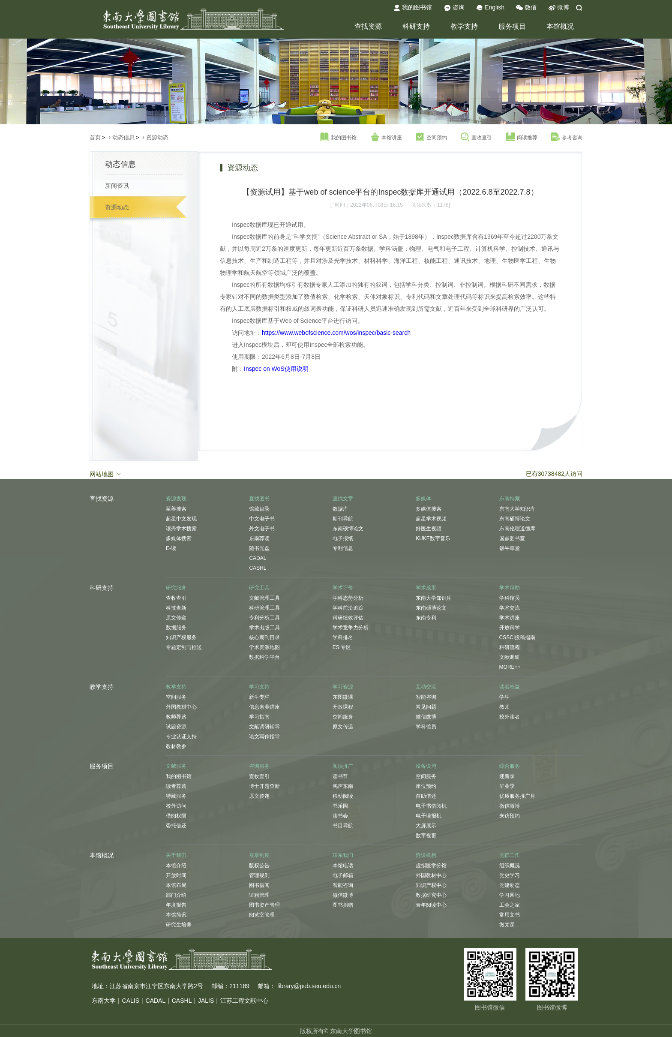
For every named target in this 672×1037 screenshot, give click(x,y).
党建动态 (509, 885)
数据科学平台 (264, 657)
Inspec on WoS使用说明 (276, 368)
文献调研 (509, 657)
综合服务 (509, 766)
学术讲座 (509, 617)
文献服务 (176, 766)
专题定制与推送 (184, 647)
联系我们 (343, 855)
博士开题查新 (264, 786)
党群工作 (509, 855)
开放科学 (509, 627)
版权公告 (259, 865)
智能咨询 (426, 697)
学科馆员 (509, 598)
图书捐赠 (343, 905)
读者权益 (509, 686)
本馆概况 (560, 26)
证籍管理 (259, 895)
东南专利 (426, 617)
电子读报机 (428, 815)
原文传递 (176, 617)
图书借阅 (259, 885)
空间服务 (176, 697)
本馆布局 (176, 885)
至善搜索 (176, 508)
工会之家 (509, 905)
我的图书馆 (412, 7)
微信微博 (426, 716)
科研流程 (509, 647)
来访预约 (509, 815)
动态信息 (123, 137)
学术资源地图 (264, 647)
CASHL (257, 568)
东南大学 (104, 1000)
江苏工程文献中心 (244, 1000)
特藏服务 (176, 796)
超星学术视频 (431, 518)
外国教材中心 (181, 706)
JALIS (206, 1000)
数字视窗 (426, 835)
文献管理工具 (264, 598)
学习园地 (509, 895)
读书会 (340, 815)
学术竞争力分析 (351, 627)
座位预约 (426, 786)
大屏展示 (426, 825)
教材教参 (176, 746)
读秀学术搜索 (181, 528)
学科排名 (343, 637)
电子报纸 (343, 538)
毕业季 (507, 786)
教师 (504, 706)
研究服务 (176, 587)
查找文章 (343, 498)
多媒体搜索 (179, 538)
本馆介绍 (176, 865)
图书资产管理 (264, 905)
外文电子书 (262, 528)
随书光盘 (259, 548)
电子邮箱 (343, 875)
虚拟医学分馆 (431, 865)
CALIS (130, 1000)
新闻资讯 (117, 185)
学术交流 (509, 607)
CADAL (257, 558)
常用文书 (509, 914)
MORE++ (510, 667)
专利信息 (343, 548)
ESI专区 (342, 647)
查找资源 (368, 26)
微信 (526, 7)
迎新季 (507, 776)
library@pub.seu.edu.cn (309, 986)
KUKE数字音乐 (433, 538)
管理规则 (259, 875)
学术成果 (426, 587)
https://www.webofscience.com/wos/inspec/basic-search (336, 332)
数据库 (340, 508)
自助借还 (426, 796)
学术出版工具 (264, 627)
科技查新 (176, 607)
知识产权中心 (431, 885)
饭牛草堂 (509, 548)
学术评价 (343, 587)
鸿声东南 (343, 786)
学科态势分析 (348, 598)
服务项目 (512, 26)
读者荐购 (176, 786)
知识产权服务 (181, 637)
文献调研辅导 (264, 726)
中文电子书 (262, 518)
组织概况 (509, 865)
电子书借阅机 (431, 806)
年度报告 (176, 905)
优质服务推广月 (517, 796)
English (490, 7)
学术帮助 (509, 587)
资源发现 (176, 498)
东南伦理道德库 (517, 528)
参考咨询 (566, 137)
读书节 (340, 776)
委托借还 (176, 825)
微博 (559, 7)
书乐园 (340, 806)
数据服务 (176, 627)
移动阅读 (343, 796)
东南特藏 (509, 498)
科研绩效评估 (348, 617)
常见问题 (426, 706)
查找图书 (259, 498)
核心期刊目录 (264, 637)
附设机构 (426, 855)
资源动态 (157, 137)
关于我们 (176, 855)
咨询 (454, 7)
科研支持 (416, 26)
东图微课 (343, 697)
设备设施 (426, 766)
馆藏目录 (259, 508)
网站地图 (106, 473)
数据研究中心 (431, 895)
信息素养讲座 (264, 706)
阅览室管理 (262, 914)
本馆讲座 (386, 137)
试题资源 (176, 726)
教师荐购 (176, 716)
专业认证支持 (181, 736)
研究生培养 (179, 924)
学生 (504, 697)
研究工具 (259, 587)
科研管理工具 (264, 607)
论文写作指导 (264, 736)
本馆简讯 (176, 914)
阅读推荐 (521, 137)
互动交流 (426, 686)
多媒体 (423, 498)
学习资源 (343, 686)
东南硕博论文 (348, 528)
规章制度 (259, 855)
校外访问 (176, 806)
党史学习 (509, 875)
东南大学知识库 (517, 508)
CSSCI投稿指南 (517, 637)
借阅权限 (176, 815)
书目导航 (343, 825)
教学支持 (464, 26)
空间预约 (431, 137)
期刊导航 (343, 518)
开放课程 (343, 706)
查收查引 (476, 137)
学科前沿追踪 (348, 607)
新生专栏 (259, 697)
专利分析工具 (264, 617)
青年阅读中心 (431, 905)
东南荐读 (259, 538)
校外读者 (509, 716)
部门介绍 (176, 895)
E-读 (171, 548)
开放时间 (176, 875)
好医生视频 (428, 528)
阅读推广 (343, 766)
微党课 (507, 924)
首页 (95, 137)
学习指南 (259, 716)
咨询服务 (259, 766)
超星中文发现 (181, 518)
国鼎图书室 (512, 538)
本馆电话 (343, 865)
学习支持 (259, 686)
